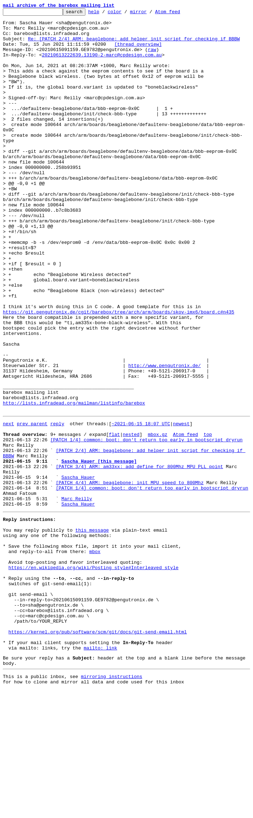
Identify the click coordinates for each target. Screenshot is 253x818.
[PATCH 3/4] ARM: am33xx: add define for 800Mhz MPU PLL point (139, 556)
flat (114, 518)
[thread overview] (138, 51)
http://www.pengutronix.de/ (164, 437)
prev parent (32, 505)
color (126, 13)
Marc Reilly (76, 595)
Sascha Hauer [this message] (99, 550)
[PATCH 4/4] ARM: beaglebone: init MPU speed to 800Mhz (129, 575)
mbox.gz (158, 518)
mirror (149, 13)
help (104, 13)
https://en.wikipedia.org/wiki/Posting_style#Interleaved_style (94, 675)
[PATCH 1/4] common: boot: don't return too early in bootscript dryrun (146, 524)
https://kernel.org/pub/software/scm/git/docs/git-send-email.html (98, 752)
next (8, 505)
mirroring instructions (111, 804)
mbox (94, 656)
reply (57, 505)
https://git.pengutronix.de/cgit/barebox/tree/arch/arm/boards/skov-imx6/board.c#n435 (118, 373)
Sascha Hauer (78, 569)
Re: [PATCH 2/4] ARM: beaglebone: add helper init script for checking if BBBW (134, 45)
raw (152, 58)
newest (181, 505)
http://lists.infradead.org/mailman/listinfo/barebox (74, 482)
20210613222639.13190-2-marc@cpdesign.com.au (102, 64)
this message (92, 630)
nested (131, 518)
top (208, 518)
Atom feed (178, 13)
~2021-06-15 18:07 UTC (140, 505)
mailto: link (100, 772)
